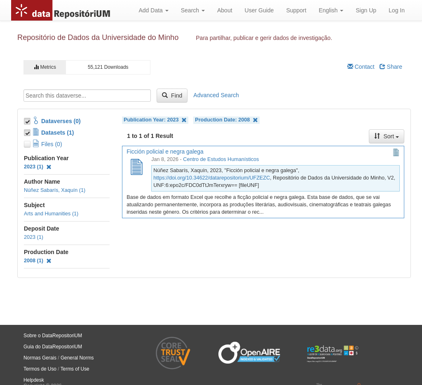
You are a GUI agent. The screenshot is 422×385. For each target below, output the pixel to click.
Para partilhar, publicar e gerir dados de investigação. (264, 38)
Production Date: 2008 (226, 120)
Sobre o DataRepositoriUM (52, 335)
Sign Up (366, 10)
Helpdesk (33, 380)
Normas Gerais (39, 358)
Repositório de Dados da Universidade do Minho (97, 37)
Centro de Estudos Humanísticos (221, 159)
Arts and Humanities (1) (51, 214)
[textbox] (87, 95)
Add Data (153, 10)
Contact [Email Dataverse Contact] (361, 66)
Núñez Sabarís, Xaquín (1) (54, 190)
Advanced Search (216, 95)
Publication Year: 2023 (155, 120)
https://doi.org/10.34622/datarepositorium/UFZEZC (211, 178)
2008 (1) (38, 261)
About (224, 10)
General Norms (77, 358)
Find (172, 95)
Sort (386, 136)
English (331, 10)
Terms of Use (75, 369)
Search (193, 10)
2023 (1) (38, 167)
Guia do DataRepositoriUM (52, 347)
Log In (397, 10)
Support (296, 10)
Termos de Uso (39, 369)
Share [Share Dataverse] (391, 66)
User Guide (259, 10)
